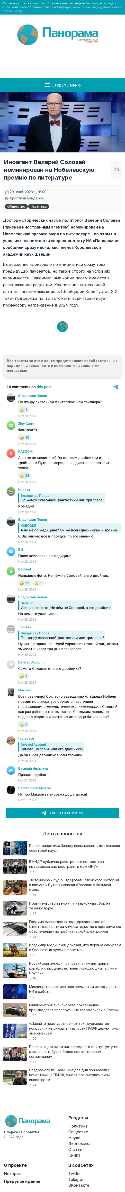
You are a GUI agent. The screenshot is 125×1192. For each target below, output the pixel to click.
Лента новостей (62, 834)
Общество (16, 206)
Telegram (77, 1179)
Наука (74, 1137)
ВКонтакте (78, 1185)
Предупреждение (22, 1181)
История (12, 1173)
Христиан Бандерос (24, 198)
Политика (39, 206)
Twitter (74, 1173)
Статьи (75, 1149)
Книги (74, 1155)
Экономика (79, 1143)
